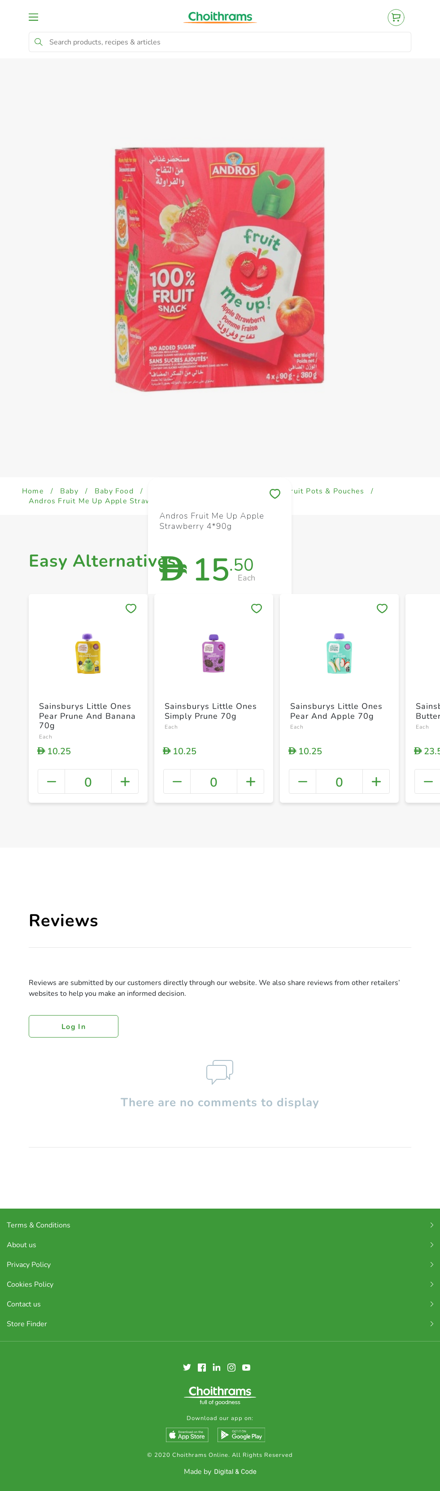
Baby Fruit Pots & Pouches (314, 491)
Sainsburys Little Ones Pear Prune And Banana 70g (87, 716)
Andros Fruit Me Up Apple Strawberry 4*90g (113, 501)
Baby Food (114, 491)
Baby (69, 491)
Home (33, 491)
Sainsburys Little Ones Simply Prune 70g (211, 711)
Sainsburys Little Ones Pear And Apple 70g (336, 711)
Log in (73, 1027)
